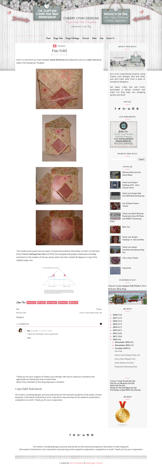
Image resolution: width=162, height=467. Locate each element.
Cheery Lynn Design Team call (127, 355)
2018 (115, 315)
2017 (115, 318)
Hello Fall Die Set (117, 385)
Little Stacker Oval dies (124, 362)
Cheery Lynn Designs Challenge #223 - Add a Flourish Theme (131, 185)
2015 (115, 324)
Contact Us (110, 38)
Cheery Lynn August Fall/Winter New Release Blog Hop (133, 250)
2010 (115, 339)
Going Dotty (126, 268)
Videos (94, 38)
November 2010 (122, 345)
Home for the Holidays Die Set (123, 387)
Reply (29, 338)
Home (48, 38)
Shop (101, 38)
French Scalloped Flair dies (34, 254)
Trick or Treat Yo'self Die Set (122, 381)
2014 (115, 327)
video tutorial (93, 59)
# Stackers (61, 46)
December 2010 (122, 342)
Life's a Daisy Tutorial (130, 258)
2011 (115, 336)
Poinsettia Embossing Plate (126, 366)
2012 (115, 333)
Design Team (58, 38)
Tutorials (85, 38)
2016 (115, 321)
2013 (115, 330)
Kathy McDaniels (57, 59)
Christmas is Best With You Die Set (125, 390)
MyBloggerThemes (94, 463)
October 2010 (121, 348)
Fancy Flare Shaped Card (125, 359)
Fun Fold (118, 351)
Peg (28, 331)
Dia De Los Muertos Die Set (122, 383)
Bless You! (126, 227)
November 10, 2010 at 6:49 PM (41, 331)
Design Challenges (72, 38)
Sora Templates (77, 463)
